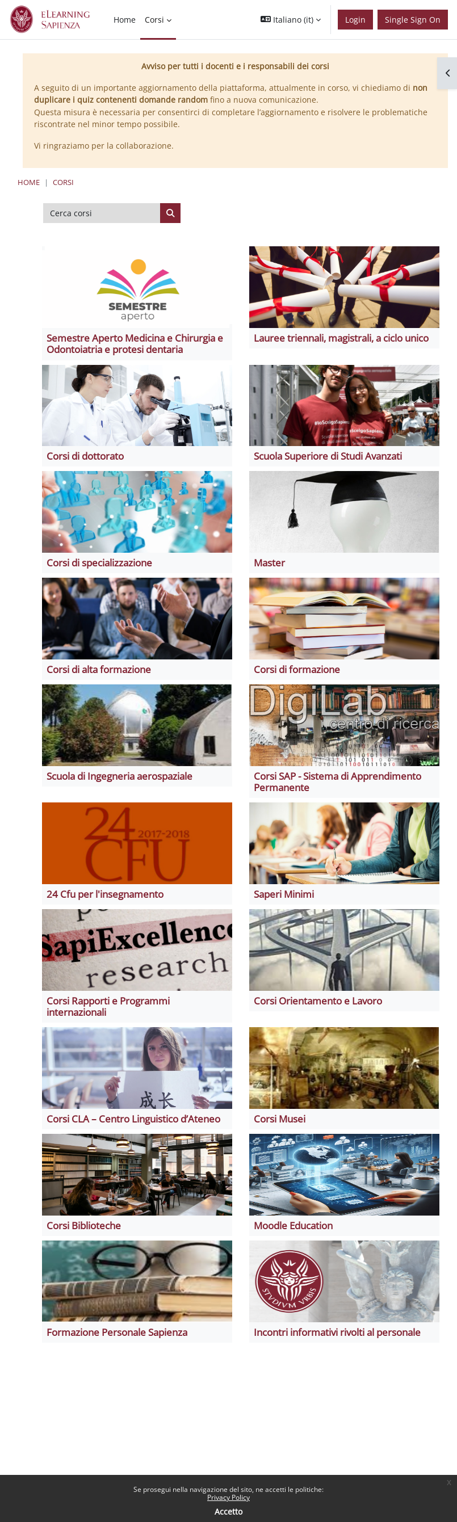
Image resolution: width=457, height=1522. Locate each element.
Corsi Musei (279, 1118)
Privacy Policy (228, 1497)
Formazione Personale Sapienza (117, 1332)
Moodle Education (293, 1225)
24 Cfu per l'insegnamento (105, 894)
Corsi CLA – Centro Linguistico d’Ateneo (133, 1118)
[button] (290, 19)
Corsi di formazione (297, 669)
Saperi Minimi (284, 894)
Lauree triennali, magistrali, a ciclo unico (341, 337)
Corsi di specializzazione (99, 562)
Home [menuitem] (125, 19)
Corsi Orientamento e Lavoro (318, 1000)
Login (355, 19)
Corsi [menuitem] (154, 19)
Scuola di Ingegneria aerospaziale (119, 776)
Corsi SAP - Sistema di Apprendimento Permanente (337, 782)
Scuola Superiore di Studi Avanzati (328, 456)
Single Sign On (413, 19)
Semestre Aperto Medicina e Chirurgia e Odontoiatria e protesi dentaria (135, 343)
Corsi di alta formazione (99, 669)
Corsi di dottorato (85, 456)
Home (29, 182)
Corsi (63, 182)
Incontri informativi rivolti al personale (337, 1332)
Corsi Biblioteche (84, 1225)
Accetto (228, 1511)
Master (269, 562)
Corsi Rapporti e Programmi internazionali (108, 1006)
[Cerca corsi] (102, 213)
